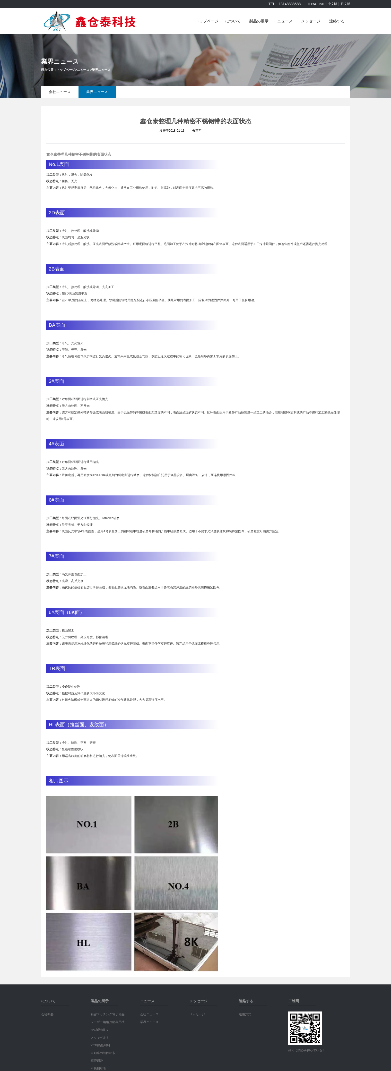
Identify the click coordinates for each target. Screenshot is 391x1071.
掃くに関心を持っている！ (306, 1050)
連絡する (337, 21)
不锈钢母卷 (98, 1068)
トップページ (207, 21)
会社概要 (47, 1014)
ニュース (285, 21)
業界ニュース (101, 70)
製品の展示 (258, 21)
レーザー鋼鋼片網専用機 (108, 1022)
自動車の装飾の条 (103, 1053)
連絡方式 (245, 1014)
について (233, 21)
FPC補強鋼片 (99, 1030)
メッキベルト (100, 1037)
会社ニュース (60, 92)
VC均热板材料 (100, 1045)
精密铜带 (97, 1060)
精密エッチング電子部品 (108, 1014)
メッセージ (310, 21)
